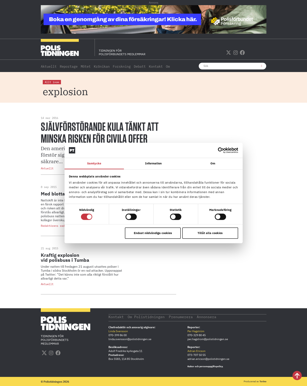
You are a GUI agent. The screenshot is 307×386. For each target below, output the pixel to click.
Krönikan (102, 66)
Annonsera (207, 316)
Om (168, 66)
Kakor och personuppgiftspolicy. (205, 366)
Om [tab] (212, 163)
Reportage (69, 66)
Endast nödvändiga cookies (153, 233)
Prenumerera (181, 316)
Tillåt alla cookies (210, 233)
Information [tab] (153, 163)
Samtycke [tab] (94, 163)
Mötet (86, 66)
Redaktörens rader (54, 226)
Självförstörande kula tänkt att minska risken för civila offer (100, 133)
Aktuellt (49, 66)
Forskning (122, 66)
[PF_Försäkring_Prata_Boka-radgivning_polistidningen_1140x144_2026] (153, 32)
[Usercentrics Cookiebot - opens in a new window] (220, 150)
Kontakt (156, 66)
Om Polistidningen (146, 316)
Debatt (140, 66)
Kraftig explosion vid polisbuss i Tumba (65, 257)
